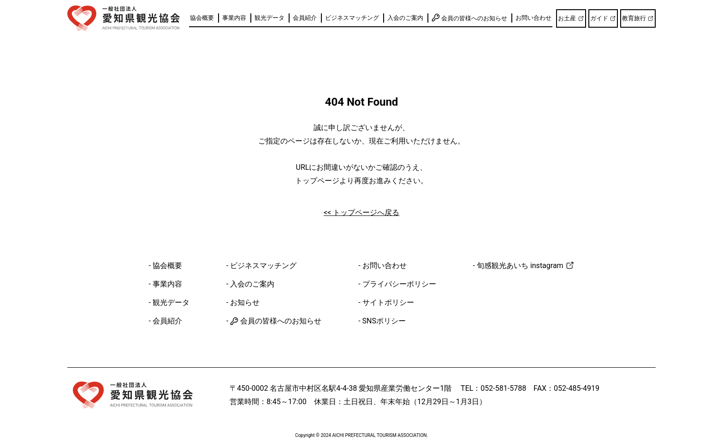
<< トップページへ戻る (361, 212)
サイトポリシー (388, 302)
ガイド (603, 18)
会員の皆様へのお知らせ (469, 17)
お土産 (571, 18)
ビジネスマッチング (352, 17)
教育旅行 (638, 18)
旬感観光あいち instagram (526, 265)
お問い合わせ (533, 17)
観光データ (269, 17)
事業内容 (234, 17)
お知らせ (245, 302)
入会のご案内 (405, 17)
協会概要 (202, 17)
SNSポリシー (384, 321)
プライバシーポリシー (399, 284)
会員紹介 (305, 17)
